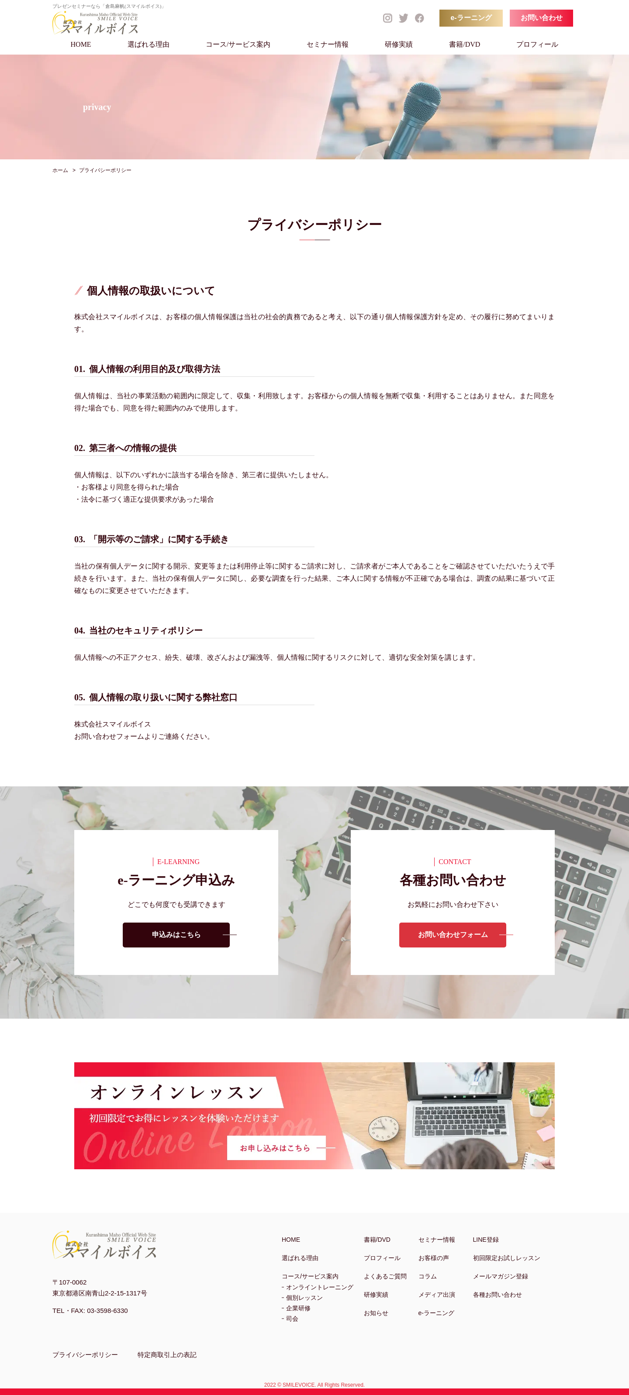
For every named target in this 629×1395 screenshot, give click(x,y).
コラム (427, 1276)
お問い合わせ (542, 17)
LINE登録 (486, 1239)
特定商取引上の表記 (167, 1354)
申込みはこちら (176, 936)
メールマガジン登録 (500, 1276)
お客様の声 (433, 1257)
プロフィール (537, 44)
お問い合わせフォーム (453, 936)
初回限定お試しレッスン (506, 1257)
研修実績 (399, 44)
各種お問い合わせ (497, 1294)
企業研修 (298, 1308)
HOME (81, 44)
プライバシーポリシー (85, 1354)
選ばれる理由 (148, 44)
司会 (292, 1318)
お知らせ (376, 1312)
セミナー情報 (328, 44)
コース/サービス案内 (238, 44)
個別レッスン (304, 1297)
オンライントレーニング (319, 1287)
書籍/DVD (464, 44)
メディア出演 (436, 1294)
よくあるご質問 (385, 1276)
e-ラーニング (470, 17)
